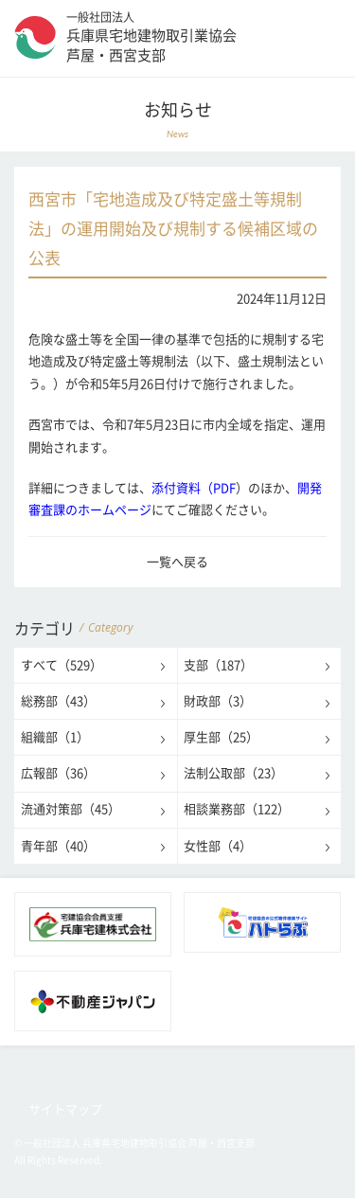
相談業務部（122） (237, 809)
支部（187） (218, 665)
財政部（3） (218, 701)
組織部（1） (55, 737)
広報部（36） (58, 773)
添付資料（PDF (193, 488)
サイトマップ (65, 1109)
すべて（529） (61, 665)
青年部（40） (58, 846)
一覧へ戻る (177, 562)
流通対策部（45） (70, 809)
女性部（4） (218, 846)
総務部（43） (58, 701)
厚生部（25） (221, 737)
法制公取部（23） (233, 773)
